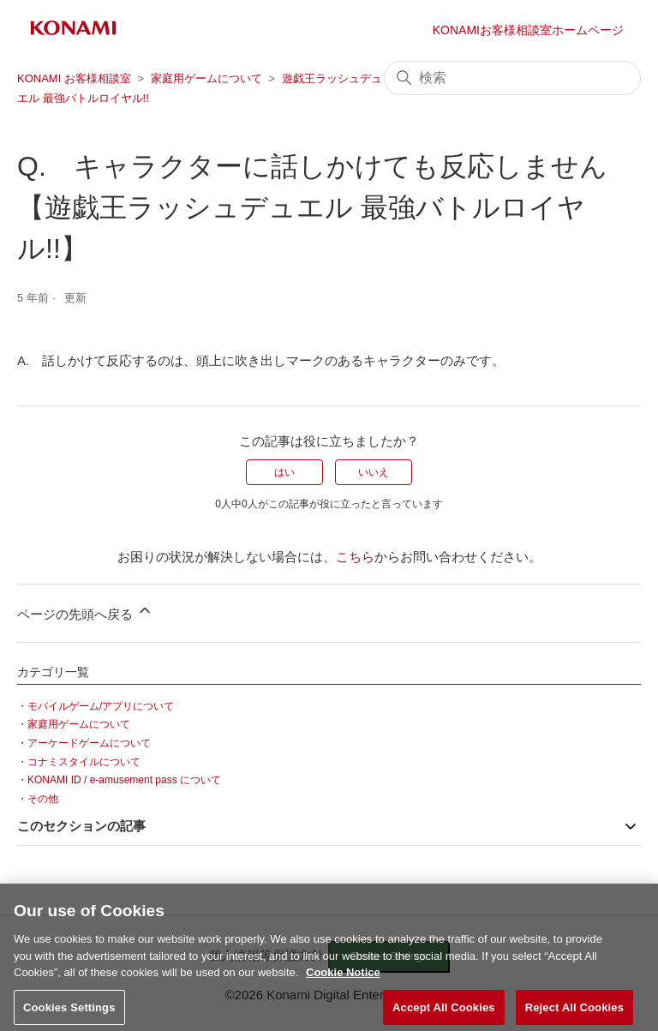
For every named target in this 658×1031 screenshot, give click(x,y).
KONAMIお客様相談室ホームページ (528, 30)
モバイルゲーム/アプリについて (100, 706)
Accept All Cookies (443, 1012)
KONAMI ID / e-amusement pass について (124, 780)
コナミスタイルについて (84, 762)
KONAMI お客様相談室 (74, 78)
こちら (355, 556)
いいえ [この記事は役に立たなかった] (373, 472)
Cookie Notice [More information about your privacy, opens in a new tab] (343, 978)
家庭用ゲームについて (206, 78)
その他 (42, 799)
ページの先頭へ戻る (85, 611)
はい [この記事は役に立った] (284, 472)
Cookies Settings (69, 1012)
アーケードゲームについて (89, 743)
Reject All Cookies (574, 1012)
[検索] (512, 78)
